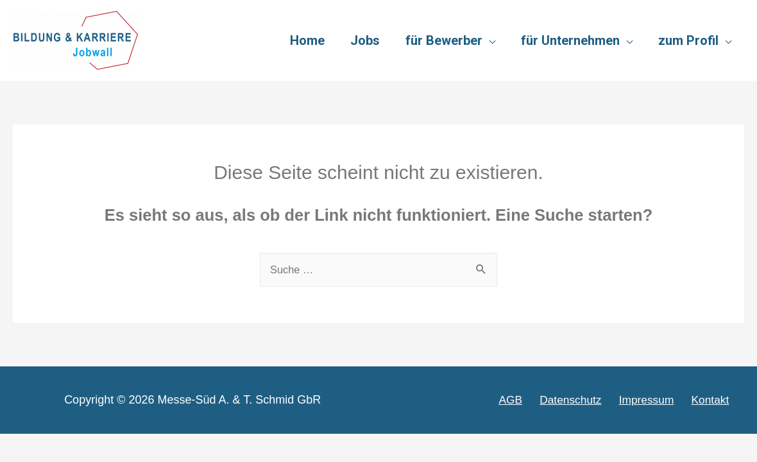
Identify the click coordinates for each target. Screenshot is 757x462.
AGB (527, 400)
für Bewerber (443, 40)
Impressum (655, 400)
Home (307, 40)
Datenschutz (582, 400)
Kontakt (715, 400)
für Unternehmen (570, 40)
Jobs (365, 40)
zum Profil (688, 40)
